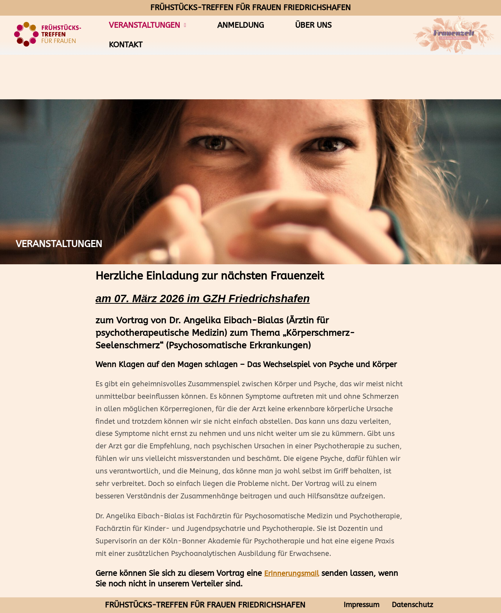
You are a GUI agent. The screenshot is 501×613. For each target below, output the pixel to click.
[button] (147, 25)
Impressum (361, 605)
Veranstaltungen (147, 25)
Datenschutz (412, 605)
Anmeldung (240, 25)
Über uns (313, 25)
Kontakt (125, 44)
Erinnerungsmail (291, 574)
